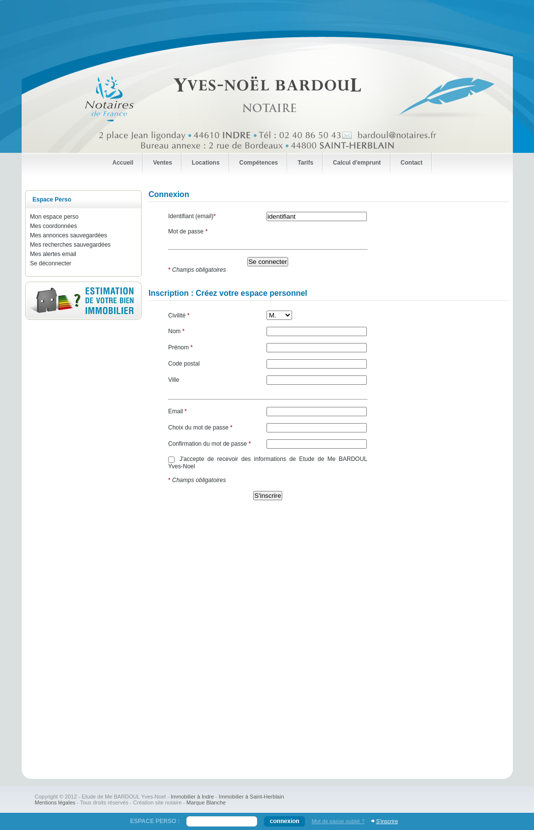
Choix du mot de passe (200, 427)
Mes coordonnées (53, 226)
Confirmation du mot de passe (209, 443)
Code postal (184, 363)
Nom (176, 331)
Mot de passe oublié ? (338, 821)
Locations (206, 162)
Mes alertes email (53, 254)
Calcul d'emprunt (357, 162)
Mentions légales (55, 802)
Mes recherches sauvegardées (70, 244)
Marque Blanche (206, 802)
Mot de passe (188, 231)
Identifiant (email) (192, 216)
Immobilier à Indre (192, 797)
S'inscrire (387, 821)
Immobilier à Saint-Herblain (251, 797)
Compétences (258, 162)
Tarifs (305, 162)
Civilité (178, 315)
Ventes (162, 162)
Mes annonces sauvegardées (68, 235)
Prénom (180, 347)
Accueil (123, 162)
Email (177, 411)
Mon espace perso (54, 216)
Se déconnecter (50, 263)
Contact (412, 162)
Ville (173, 379)
